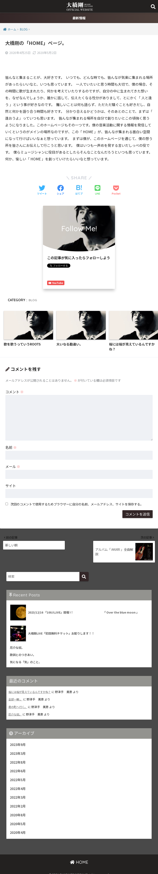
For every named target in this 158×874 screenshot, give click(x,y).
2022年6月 (18, 763)
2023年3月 (18, 744)
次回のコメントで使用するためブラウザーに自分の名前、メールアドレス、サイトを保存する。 (76, 494)
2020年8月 (18, 809)
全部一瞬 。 (15, 690)
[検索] (84, 566)
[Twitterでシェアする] (42, 180)
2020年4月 (18, 827)
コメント (14, 382)
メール (12, 457)
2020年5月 (18, 818)
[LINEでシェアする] (97, 180)
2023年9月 (18, 735)
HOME (79, 857)
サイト (10, 476)
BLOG (33, 290)
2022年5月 (18, 772)
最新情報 (79, 18)
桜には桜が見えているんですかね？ (31, 682)
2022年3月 (18, 791)
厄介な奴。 (15, 705)
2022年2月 (18, 800)
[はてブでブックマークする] (79, 180)
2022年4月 (18, 781)
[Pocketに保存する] (116, 180)
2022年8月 (18, 754)
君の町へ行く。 (18, 697)
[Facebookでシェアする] (60, 180)
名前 (11, 438)
